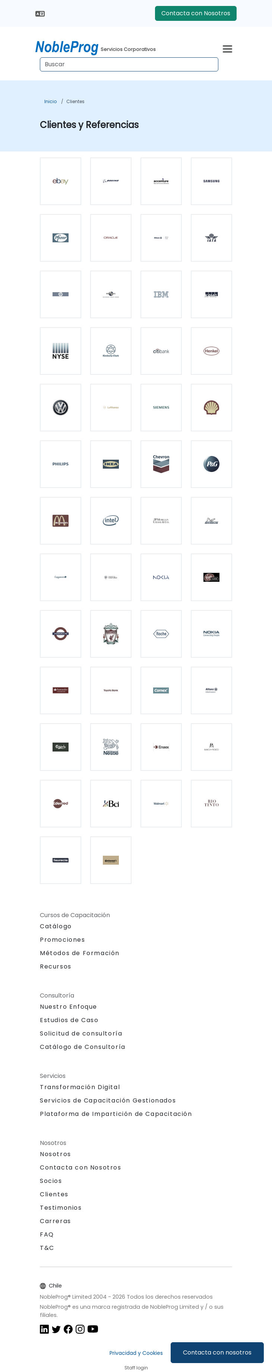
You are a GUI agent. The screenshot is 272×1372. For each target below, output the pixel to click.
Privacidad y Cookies (136, 1353)
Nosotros (55, 1154)
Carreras (55, 1221)
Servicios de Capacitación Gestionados (108, 1100)
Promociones (62, 939)
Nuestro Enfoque (68, 1006)
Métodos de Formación (80, 953)
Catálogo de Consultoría (83, 1047)
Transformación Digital (80, 1087)
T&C (47, 1248)
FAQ (47, 1234)
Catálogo (56, 926)
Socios (51, 1181)
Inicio (50, 101)
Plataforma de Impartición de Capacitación (116, 1114)
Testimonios (61, 1207)
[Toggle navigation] (227, 48)
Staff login (136, 1368)
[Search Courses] (129, 64)
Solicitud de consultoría (81, 1033)
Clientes (75, 101)
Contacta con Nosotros (195, 13)
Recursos (56, 966)
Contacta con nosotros (217, 1352)
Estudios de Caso (69, 1020)
